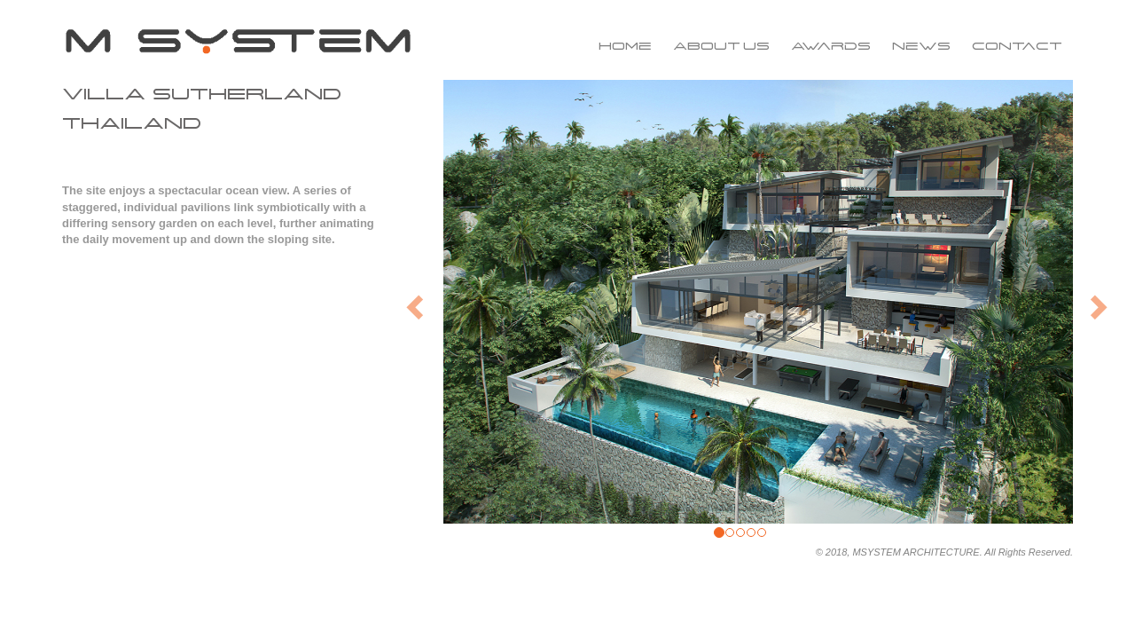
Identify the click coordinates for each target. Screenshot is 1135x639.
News (921, 46)
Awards (831, 46)
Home (625, 46)
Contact (1017, 46)
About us (721, 46)
